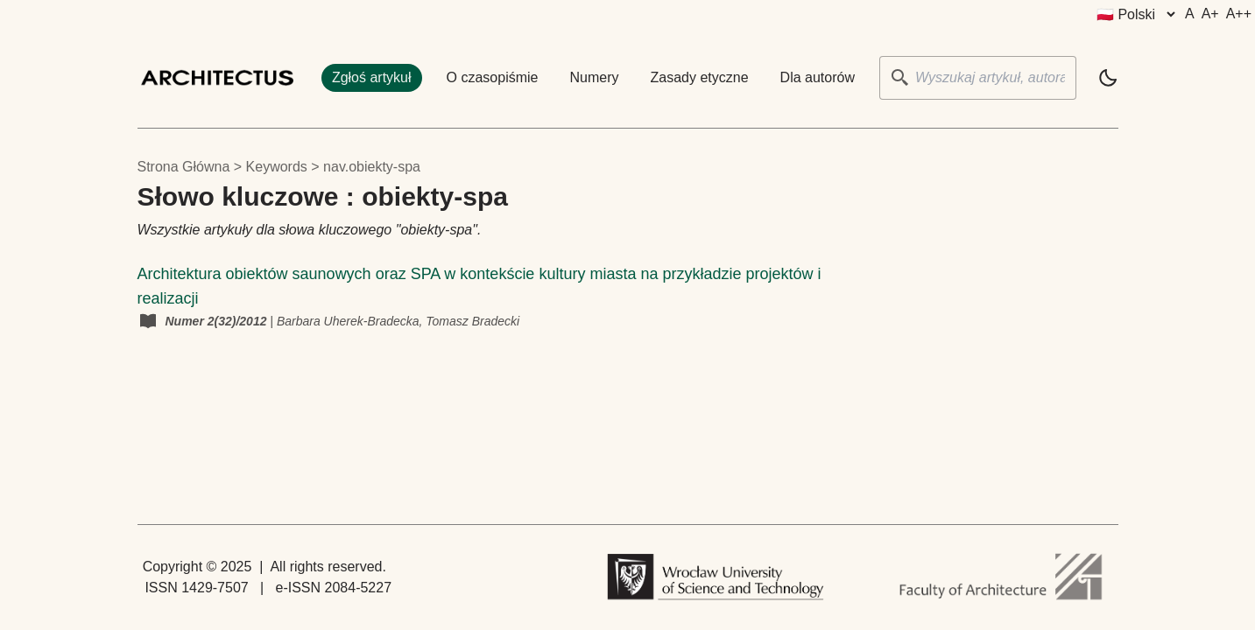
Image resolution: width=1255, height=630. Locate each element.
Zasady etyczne (700, 77)
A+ (1210, 13)
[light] (1108, 78)
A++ (1238, 13)
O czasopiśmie (493, 77)
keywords (276, 166)
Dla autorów (817, 77)
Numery (594, 77)
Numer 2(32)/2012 (218, 321)
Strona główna (183, 166)
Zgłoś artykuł (372, 77)
